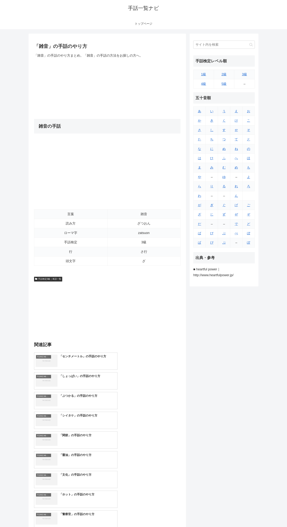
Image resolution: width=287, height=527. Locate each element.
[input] (224, 45)
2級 (224, 74)
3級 (244, 74)
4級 (203, 84)
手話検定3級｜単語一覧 (48, 279)
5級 (224, 84)
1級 (203, 74)
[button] (251, 45)
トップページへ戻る (213, 515)
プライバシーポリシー (242, 515)
